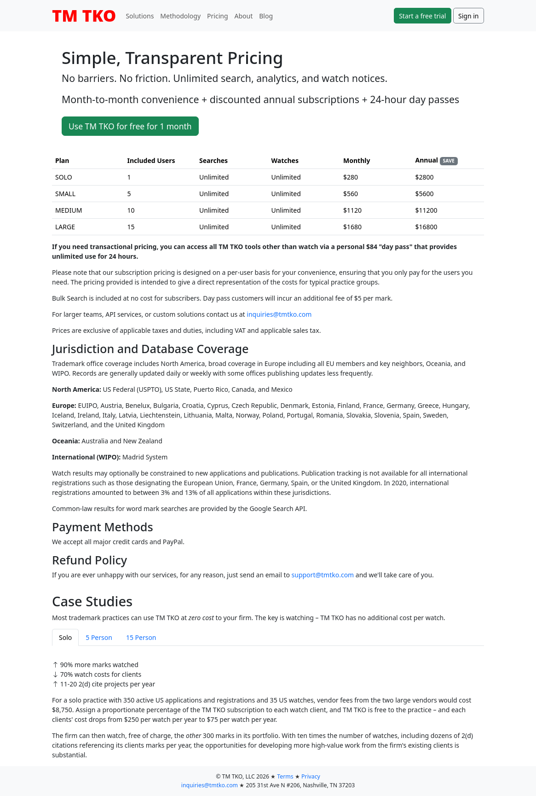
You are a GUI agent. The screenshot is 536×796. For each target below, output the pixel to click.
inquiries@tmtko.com (279, 314)
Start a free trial (422, 16)
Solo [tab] (65, 637)
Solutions (140, 16)
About (244, 16)
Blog (266, 16)
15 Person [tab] (141, 637)
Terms (285, 776)
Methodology (180, 16)
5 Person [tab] (99, 637)
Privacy (310, 776)
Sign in (468, 16)
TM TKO (84, 15)
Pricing (217, 16)
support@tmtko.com (323, 574)
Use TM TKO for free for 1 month (130, 126)
